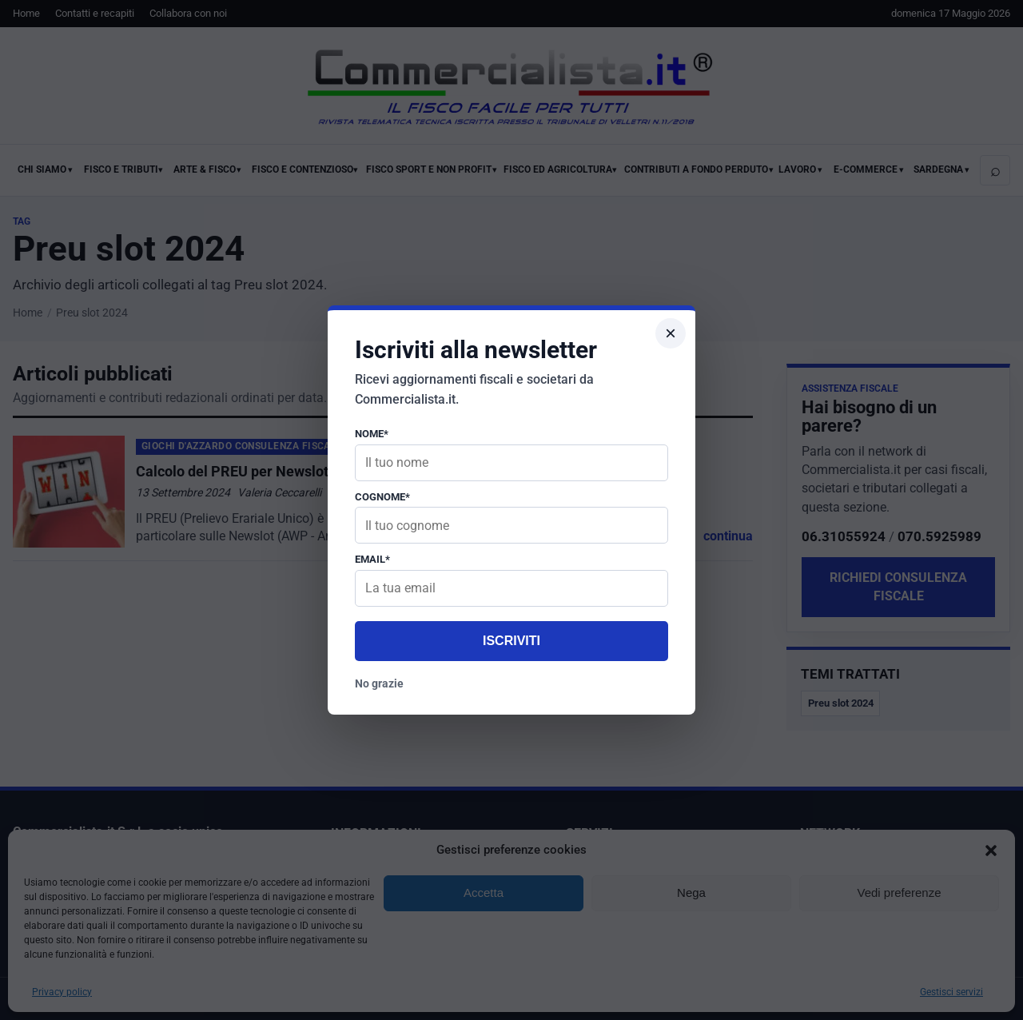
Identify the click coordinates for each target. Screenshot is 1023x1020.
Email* (372, 559)
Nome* (371, 434)
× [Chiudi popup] (670, 333)
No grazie (379, 683)
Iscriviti (511, 640)
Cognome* (382, 497)
